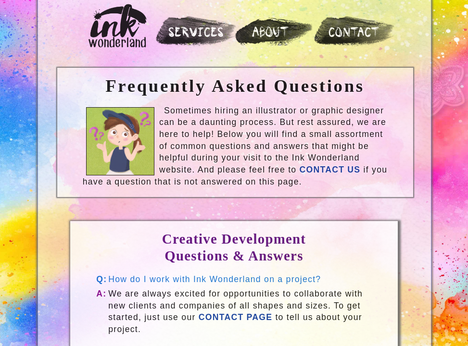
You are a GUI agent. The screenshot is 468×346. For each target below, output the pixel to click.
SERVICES (197, 33)
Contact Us (330, 169)
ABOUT (271, 33)
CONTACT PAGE (236, 317)
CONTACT (354, 33)
